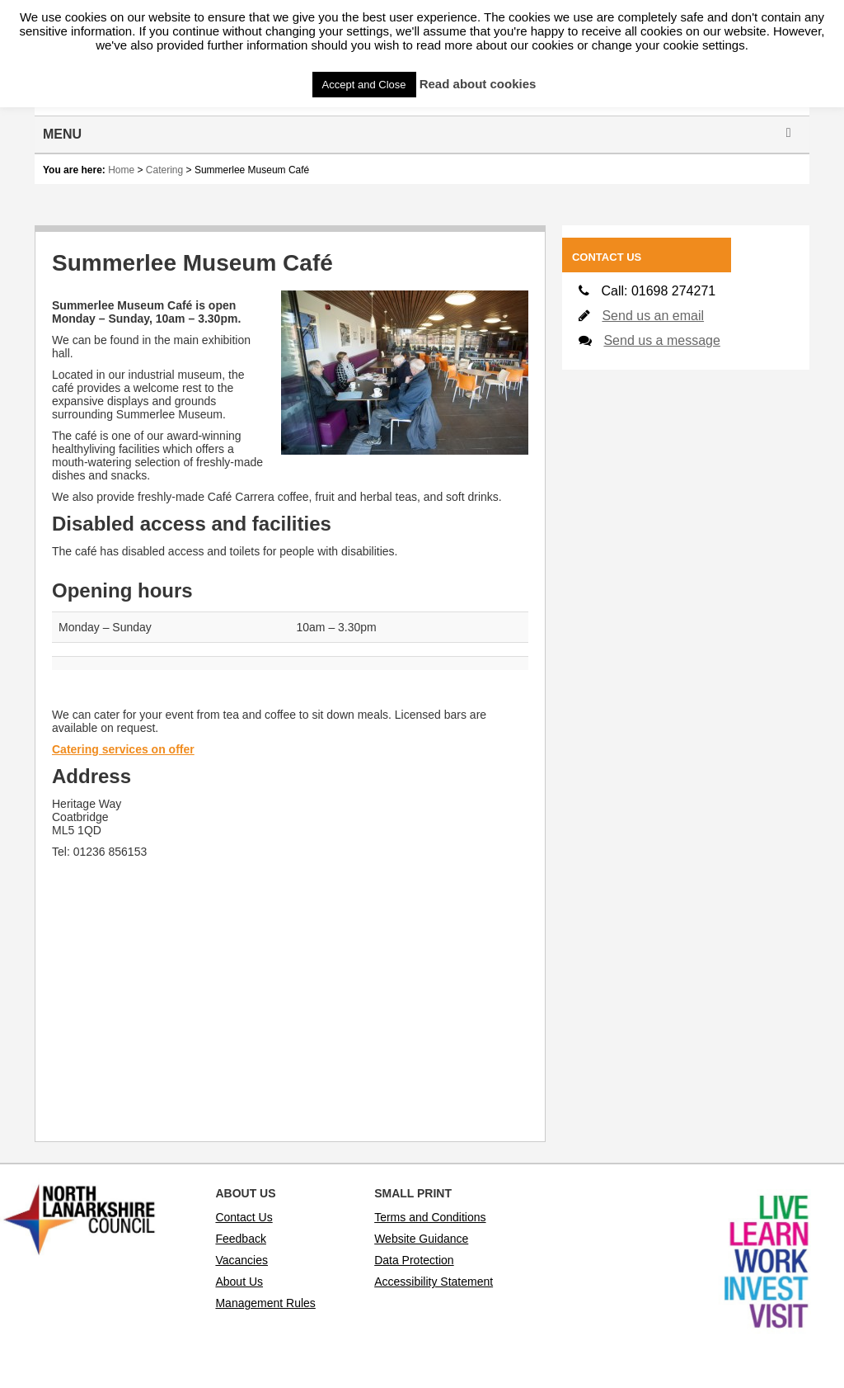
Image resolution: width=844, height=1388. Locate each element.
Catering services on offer (123, 749)
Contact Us (243, 1217)
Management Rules (265, 1303)
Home (121, 170)
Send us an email (653, 316)
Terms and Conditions (429, 1217)
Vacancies (241, 1260)
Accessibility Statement (433, 1281)
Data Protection (414, 1260)
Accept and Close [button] (364, 84)
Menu (420, 133)
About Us (239, 1281)
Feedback (240, 1238)
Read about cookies (478, 84)
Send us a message (661, 340)
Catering (164, 170)
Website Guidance (421, 1238)
